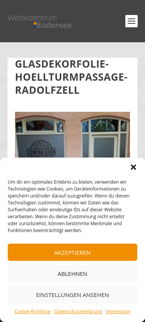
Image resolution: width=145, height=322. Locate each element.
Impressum (118, 311)
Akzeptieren (72, 252)
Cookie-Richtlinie (33, 311)
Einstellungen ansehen (72, 295)
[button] (133, 167)
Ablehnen (72, 273)
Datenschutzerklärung (78, 311)
